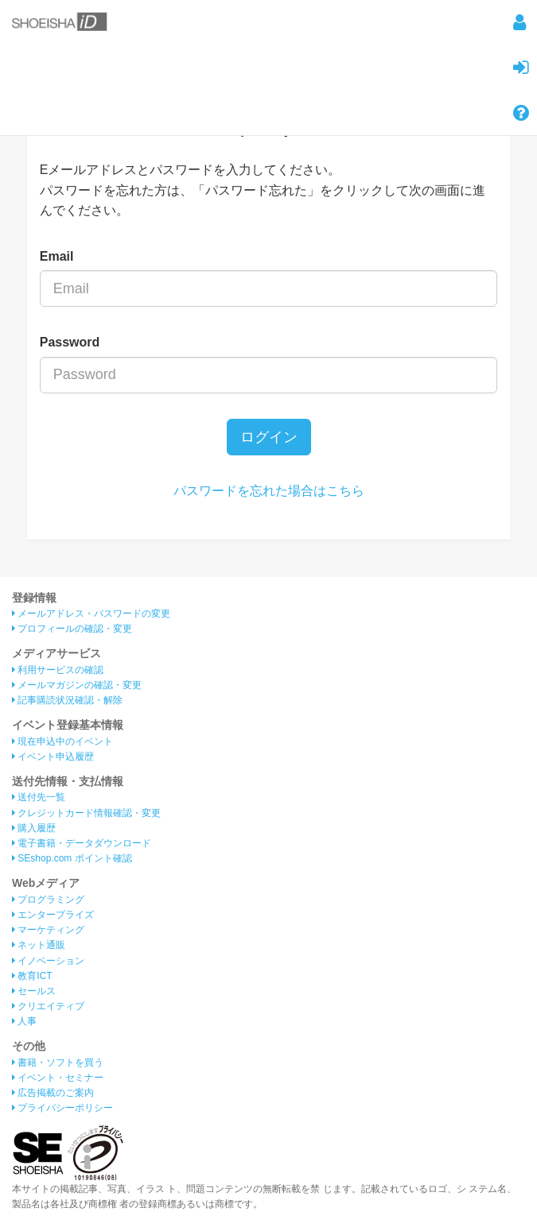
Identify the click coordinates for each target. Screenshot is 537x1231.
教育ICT (32, 975)
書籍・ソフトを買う (57, 1062)
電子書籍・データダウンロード (81, 843)
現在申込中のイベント (62, 741)
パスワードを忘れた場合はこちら (268, 490)
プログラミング (48, 899)
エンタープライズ (53, 914)
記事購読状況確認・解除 (67, 700)
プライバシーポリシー (62, 1107)
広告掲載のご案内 (53, 1092)
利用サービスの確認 (57, 670)
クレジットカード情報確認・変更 (86, 813)
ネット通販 (38, 944)
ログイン (269, 437)
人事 (24, 1021)
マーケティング (48, 929)
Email (57, 256)
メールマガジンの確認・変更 (77, 685)
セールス (34, 991)
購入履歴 (34, 828)
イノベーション (48, 960)
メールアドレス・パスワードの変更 (91, 613)
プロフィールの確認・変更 (72, 628)
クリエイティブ (48, 1006)
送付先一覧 (38, 797)
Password (70, 342)
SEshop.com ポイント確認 (72, 858)
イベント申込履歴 (53, 756)
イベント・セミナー (57, 1077)
